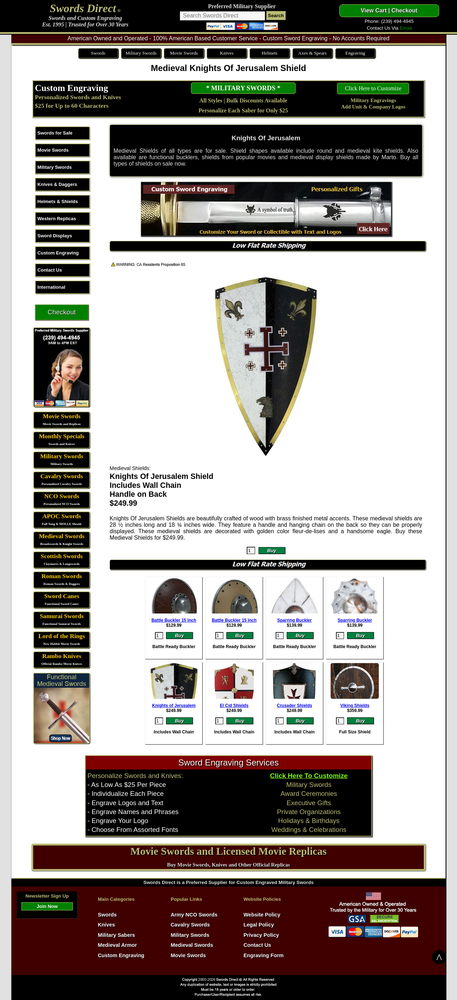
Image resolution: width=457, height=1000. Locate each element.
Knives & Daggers (57, 184)
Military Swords (140, 53)
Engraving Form (263, 955)
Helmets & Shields (57, 201)
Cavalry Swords (61, 476)
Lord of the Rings (62, 636)
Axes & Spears (312, 53)
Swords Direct (83, 8)
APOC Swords (61, 516)
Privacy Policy (261, 935)
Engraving (355, 53)
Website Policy (261, 915)
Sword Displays (54, 235)
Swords (98, 53)
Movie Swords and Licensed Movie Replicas (228, 851)
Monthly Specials (62, 436)
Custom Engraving (71, 88)
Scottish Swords (62, 556)
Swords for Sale (54, 133)
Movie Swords (184, 53)
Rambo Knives (61, 656)
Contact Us (49, 270)
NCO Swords (61, 496)
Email (406, 28)
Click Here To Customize (308, 775)
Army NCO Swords (194, 915)
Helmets (269, 53)
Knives (226, 53)
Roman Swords (61, 576)
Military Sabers (116, 935)
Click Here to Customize (373, 88)
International (51, 287)
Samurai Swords (62, 616)
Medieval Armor (117, 945)
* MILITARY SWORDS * (243, 88)
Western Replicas (56, 218)
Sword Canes (61, 596)
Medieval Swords (62, 536)
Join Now (46, 906)
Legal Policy (258, 925)
